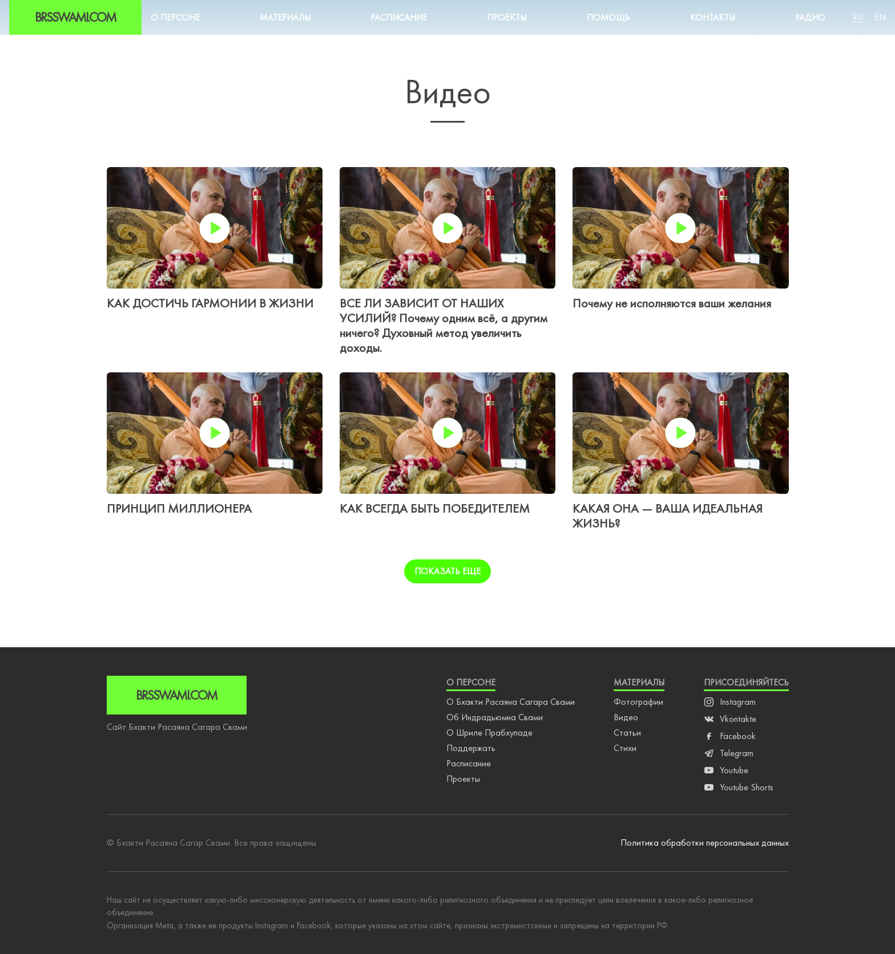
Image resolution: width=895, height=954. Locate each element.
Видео (626, 717)
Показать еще (447, 571)
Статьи (627, 732)
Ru (858, 17)
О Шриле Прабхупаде (489, 732)
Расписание (398, 17)
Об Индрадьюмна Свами (494, 717)
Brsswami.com (75, 17)
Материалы (285, 17)
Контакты (712, 17)
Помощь (608, 17)
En (880, 17)
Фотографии (638, 702)
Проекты (506, 17)
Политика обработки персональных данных (704, 843)
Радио (810, 17)
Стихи (625, 748)
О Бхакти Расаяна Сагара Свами (510, 702)
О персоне (175, 17)
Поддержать (470, 748)
